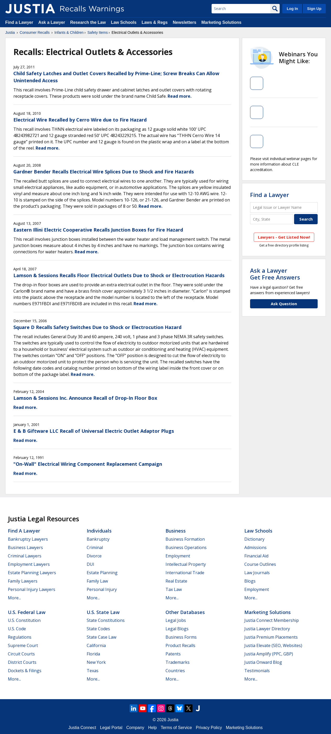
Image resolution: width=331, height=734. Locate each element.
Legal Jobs (176, 620)
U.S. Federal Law (27, 612)
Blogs (250, 581)
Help (152, 727)
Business (176, 531)
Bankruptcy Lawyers (28, 539)
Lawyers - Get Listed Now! (284, 237)
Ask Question (284, 303)
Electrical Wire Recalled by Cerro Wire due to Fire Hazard (80, 120)
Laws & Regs (155, 22)
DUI (90, 564)
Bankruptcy (98, 539)
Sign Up (314, 9)
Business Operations (186, 547)
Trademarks (178, 662)
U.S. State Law (103, 612)
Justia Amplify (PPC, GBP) (268, 654)
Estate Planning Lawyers (32, 573)
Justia (10, 32)
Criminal (95, 547)
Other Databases (185, 612)
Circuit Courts (21, 654)
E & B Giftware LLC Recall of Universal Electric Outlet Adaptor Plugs (93, 431)
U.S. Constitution (24, 620)
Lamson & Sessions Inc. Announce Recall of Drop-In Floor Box (85, 398)
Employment (178, 556)
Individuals (99, 531)
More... (14, 598)
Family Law (97, 581)
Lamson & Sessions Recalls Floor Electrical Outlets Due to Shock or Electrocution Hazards (118, 275)
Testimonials (257, 670)
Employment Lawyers (29, 564)
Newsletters (184, 22)
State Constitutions (106, 620)
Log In (292, 9)
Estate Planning (102, 573)
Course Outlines (260, 564)
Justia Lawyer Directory (267, 629)
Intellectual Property (186, 564)
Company (135, 727)
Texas (92, 670)
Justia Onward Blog (263, 662)
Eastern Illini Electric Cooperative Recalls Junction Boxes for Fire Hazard (98, 230)
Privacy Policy (209, 727)
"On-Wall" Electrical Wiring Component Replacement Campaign (87, 464)
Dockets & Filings (24, 670)
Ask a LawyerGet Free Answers (275, 273)
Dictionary (254, 539)
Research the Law (88, 22)
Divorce (94, 556)
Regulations (19, 637)
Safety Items (97, 32)
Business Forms (181, 637)
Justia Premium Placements (271, 637)
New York (96, 662)
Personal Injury (102, 589)
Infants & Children (69, 32)
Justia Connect (82, 727)
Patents (173, 654)
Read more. (179, 96)
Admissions (255, 547)
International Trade (185, 573)
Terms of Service (176, 727)
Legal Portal (111, 727)
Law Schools (123, 22)
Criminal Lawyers (24, 556)
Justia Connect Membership (271, 620)
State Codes (98, 629)
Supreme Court (23, 645)
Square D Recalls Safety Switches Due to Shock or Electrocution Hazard (97, 327)
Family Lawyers (22, 581)
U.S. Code (17, 629)
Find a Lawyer (19, 22)
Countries (175, 670)
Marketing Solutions (221, 22)
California (96, 645)
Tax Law (174, 589)
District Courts (22, 662)
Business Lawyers (25, 547)
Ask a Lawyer (52, 22)
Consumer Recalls (34, 32)
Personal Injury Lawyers (31, 589)
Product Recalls (180, 645)
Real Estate (176, 581)
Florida (93, 654)
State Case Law (101, 637)
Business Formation (185, 539)
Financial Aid (256, 556)
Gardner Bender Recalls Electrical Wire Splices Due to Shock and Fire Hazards (103, 171)
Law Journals (257, 573)
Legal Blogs (177, 629)
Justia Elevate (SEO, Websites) (273, 645)
